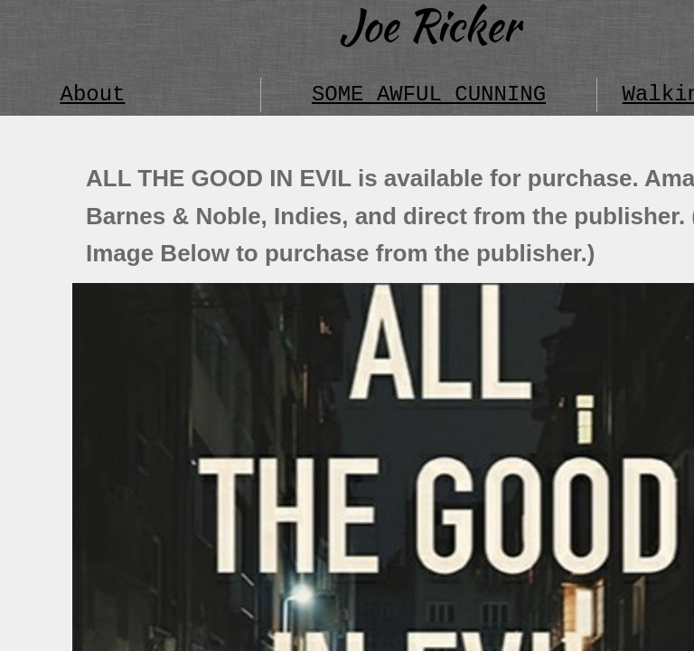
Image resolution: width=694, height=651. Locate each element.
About (92, 94)
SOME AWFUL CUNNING (429, 94)
